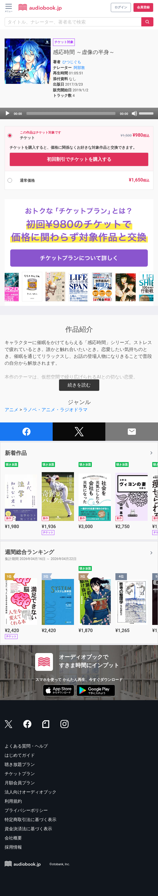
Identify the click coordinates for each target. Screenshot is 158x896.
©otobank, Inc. (60, 864)
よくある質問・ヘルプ (26, 746)
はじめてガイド (20, 755)
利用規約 (13, 801)
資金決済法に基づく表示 (28, 828)
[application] (79, 113)
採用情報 (13, 847)
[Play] (7, 113)
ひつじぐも (71, 62)
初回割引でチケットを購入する (79, 159)
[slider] (70, 113)
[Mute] (134, 113)
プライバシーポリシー (26, 810)
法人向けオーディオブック (30, 792)
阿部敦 (79, 67)
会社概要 (13, 838)
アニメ (11, 409)
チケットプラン (20, 773)
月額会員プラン (20, 782)
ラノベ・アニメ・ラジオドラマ (55, 409)
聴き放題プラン (20, 764)
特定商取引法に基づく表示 (30, 819)
